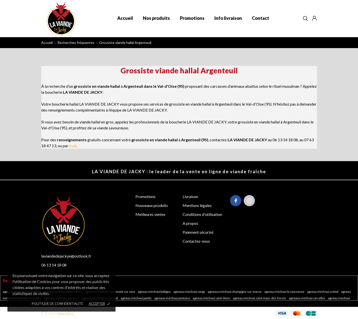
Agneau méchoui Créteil (323, 291)
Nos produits (156, 18)
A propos (190, 223)
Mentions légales (197, 205)
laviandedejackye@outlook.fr (66, 256)
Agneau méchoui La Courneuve (284, 291)
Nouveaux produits (151, 205)
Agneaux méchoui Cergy (189, 291)
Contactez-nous (196, 241)
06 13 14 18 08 (54, 264)
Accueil (125, 18)
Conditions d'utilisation (202, 214)
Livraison (190, 196)
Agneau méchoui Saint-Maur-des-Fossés (260, 298)
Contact (260, 18)
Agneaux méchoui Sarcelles (307, 298)
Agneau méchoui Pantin (136, 298)
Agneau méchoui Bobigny (154, 291)
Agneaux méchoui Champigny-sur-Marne (235, 291)
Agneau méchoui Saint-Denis (212, 298)
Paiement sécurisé (198, 232)
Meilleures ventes (150, 214)
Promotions (192, 18)
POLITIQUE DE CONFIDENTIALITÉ (57, 304)
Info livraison (228, 18)
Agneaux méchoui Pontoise (172, 298)
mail (72, 145)
